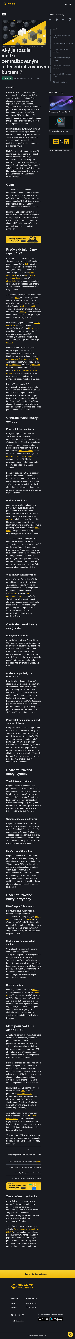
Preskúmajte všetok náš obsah (37, 1274)
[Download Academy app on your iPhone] (44, 1319)
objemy (35, 989)
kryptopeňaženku (13, 365)
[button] (70, 4)
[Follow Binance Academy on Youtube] (23, 1314)
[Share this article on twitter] (50, 19)
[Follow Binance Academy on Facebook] (12, 1315)
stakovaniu (12, 593)
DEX (27, 264)
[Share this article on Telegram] (63, 19)
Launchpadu (11, 596)
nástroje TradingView (15, 456)
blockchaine (33, 328)
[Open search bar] (65, 4)
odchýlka (29, 919)
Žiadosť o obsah (31, 1303)
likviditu (9, 342)
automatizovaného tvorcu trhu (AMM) (22, 359)
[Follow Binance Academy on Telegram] (19, 1315)
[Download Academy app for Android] (56, 1319)
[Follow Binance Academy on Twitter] (16, 1315)
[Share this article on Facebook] (57, 19)
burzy (17, 297)
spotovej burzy (31, 456)
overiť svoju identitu (27, 306)
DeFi (23, 1091)
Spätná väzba (31, 1307)
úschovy (22, 312)
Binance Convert (26, 451)
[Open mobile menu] (70, 4)
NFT (28, 593)
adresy (9, 519)
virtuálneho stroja (24, 1093)
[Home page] (9, 3)
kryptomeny (35, 365)
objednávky (11, 281)
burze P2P (22, 596)
